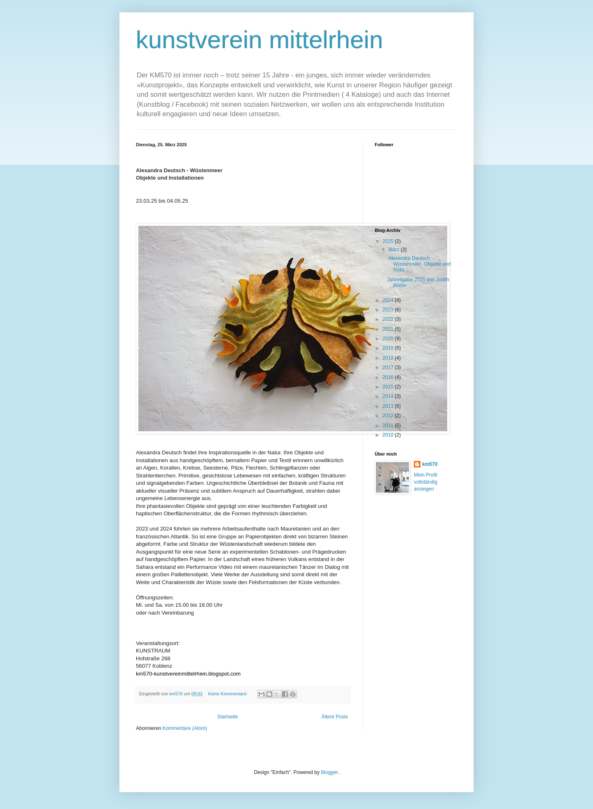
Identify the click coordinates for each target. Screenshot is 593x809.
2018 (389, 358)
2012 (389, 416)
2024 (389, 300)
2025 (389, 241)
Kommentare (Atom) (185, 728)
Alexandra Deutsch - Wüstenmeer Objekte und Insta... (419, 264)
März (394, 250)
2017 (389, 367)
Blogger (329, 772)
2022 (389, 319)
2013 (389, 406)
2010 (389, 435)
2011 (389, 425)
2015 (389, 387)
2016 (389, 377)
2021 (389, 329)
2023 (389, 310)
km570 (429, 464)
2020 (389, 338)
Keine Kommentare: (228, 693)
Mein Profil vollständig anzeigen (425, 482)
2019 (389, 348)
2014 (389, 396)
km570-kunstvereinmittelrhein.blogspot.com (188, 674)
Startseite (227, 717)
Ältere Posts (334, 717)
